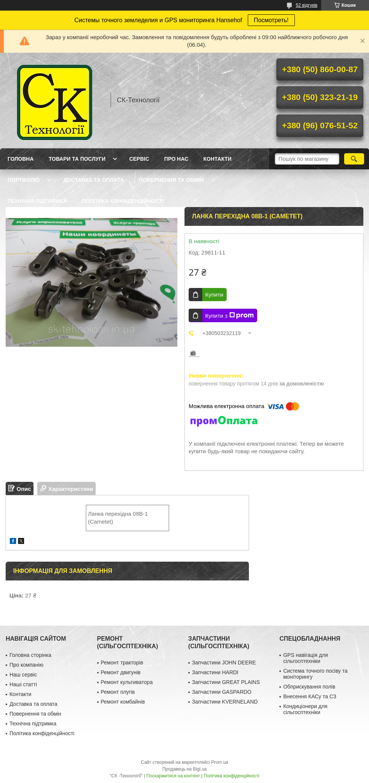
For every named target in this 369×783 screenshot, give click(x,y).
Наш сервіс (23, 675)
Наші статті (23, 684)
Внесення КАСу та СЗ (309, 696)
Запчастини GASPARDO (222, 692)
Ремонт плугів (118, 692)
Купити (214, 294)
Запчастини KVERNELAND (225, 702)
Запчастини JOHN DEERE (224, 663)
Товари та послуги (77, 159)
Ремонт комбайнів (123, 702)
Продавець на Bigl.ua (184, 769)
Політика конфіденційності (123, 201)
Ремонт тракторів (122, 663)
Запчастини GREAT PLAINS (226, 682)
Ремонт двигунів (121, 672)
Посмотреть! (271, 20)
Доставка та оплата (93, 180)
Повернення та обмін (171, 180)
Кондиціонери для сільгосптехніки (305, 709)
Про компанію (26, 665)
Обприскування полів (309, 687)
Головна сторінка (30, 655)
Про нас (176, 159)
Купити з (229, 315)
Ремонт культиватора (127, 682)
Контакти (217, 159)
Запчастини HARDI (215, 672)
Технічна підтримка (37, 201)
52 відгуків (306, 5)
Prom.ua (219, 762)
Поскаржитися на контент (173, 775)
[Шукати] (354, 159)
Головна (21, 159)
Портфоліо (24, 180)
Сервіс (139, 159)
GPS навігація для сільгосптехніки (305, 658)
